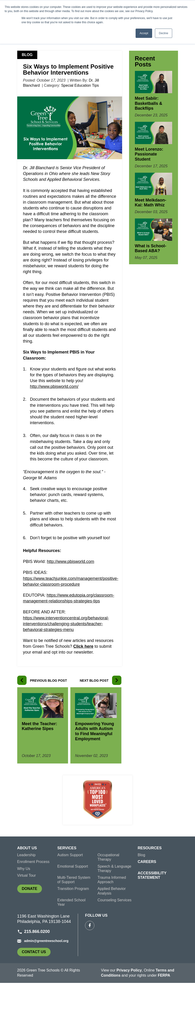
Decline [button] (163, 33)
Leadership (26, 903)
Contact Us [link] (36, 1001)
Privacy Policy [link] (129, 1018)
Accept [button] (144, 33)
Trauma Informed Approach (112, 928)
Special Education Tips (80, 134)
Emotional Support (72, 914)
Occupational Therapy (108, 905)
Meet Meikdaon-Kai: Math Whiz (150, 251)
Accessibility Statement (152, 923)
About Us (27, 896)
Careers (147, 910)
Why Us (23, 917)
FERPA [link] (164, 1024)
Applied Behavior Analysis (112, 939)
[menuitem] (37, 897)
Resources (149, 896)
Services (66, 896)
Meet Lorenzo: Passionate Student (149, 202)
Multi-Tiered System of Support (73, 928)
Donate (32, 938)
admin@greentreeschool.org (42, 989)
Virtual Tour (26, 923)
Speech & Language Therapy (114, 916)
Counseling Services (115, 948)
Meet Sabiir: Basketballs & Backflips (148, 152)
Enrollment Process (33, 910)
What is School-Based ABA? (150, 297)
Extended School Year (71, 950)
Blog (63, 83)
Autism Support (70, 903)
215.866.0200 (33, 979)
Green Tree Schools (36, 83)
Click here (83, 695)
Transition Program (73, 937)
